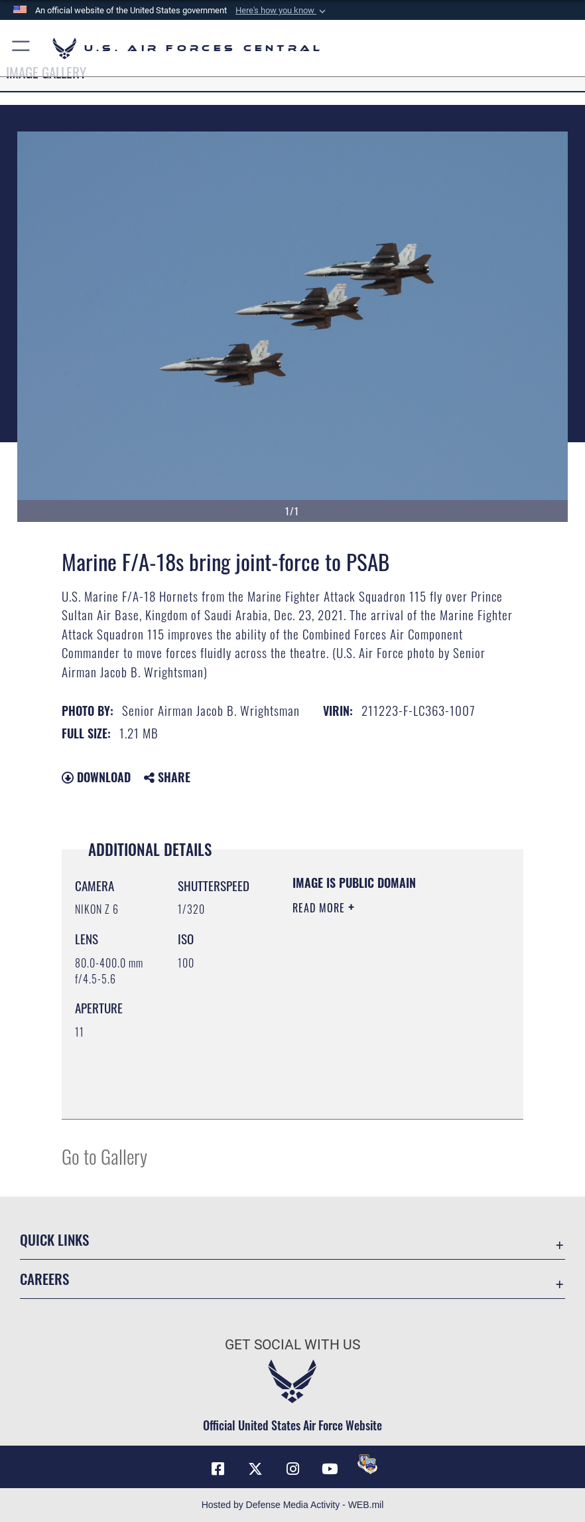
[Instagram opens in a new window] (292, 1469)
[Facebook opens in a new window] (218, 1469)
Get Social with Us (292, 1344)
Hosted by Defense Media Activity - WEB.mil (293, 1504)
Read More (320, 908)
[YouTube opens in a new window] (330, 1469)
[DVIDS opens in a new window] (367, 1464)
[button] (281, 10)
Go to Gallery (104, 1156)
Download (96, 777)
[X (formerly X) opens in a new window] (255, 1469)
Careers (44, 1278)
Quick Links (54, 1239)
